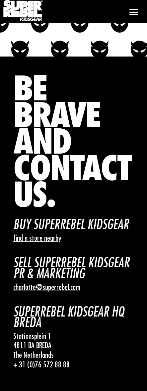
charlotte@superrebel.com (46, 287)
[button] (133, 11)
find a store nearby (37, 238)
